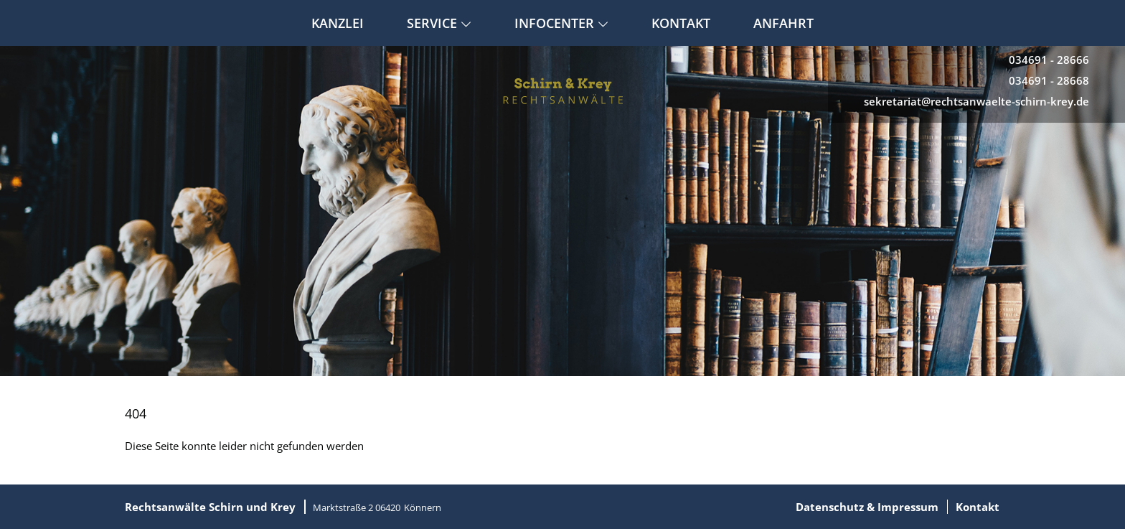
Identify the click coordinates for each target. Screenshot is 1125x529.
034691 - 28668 (1049, 80)
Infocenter (561, 23)
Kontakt (680, 23)
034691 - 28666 (1049, 59)
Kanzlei (337, 23)
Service (439, 23)
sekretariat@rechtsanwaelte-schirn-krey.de (976, 101)
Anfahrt (783, 23)
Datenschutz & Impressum (867, 507)
